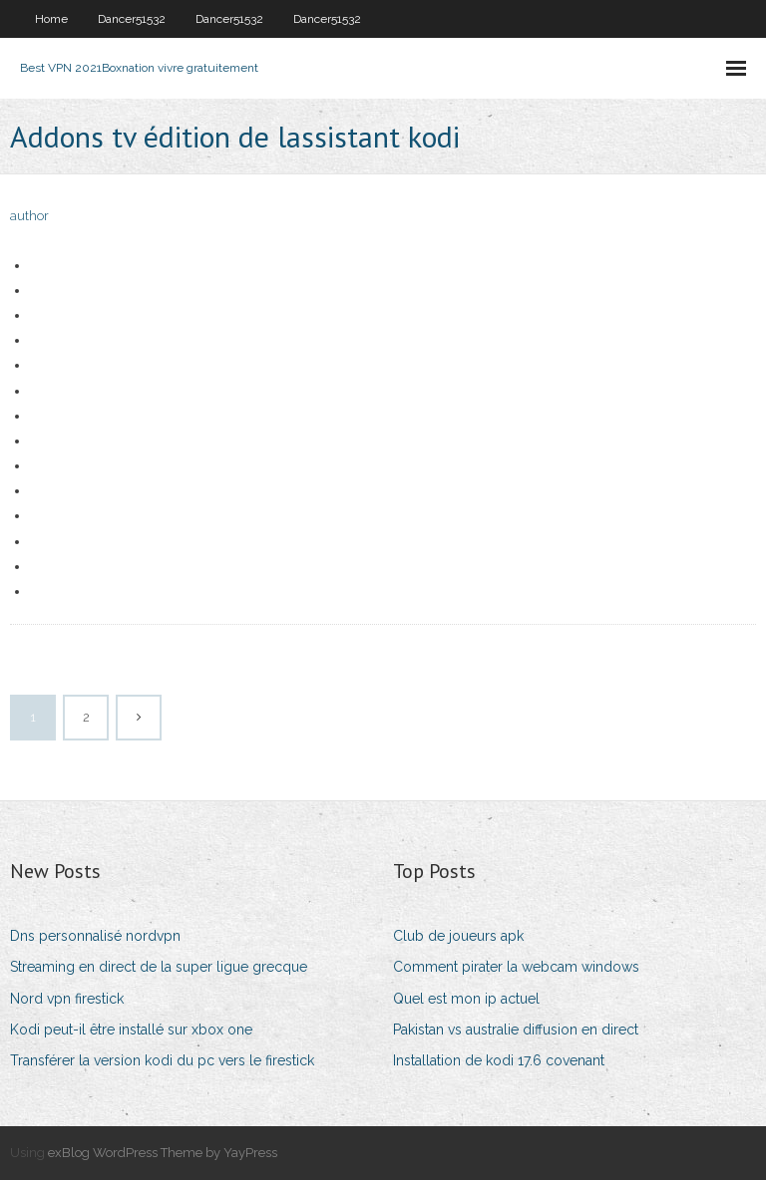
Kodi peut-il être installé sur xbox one (131, 1029)
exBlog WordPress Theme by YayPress (162, 1152)
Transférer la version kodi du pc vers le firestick (162, 1060)
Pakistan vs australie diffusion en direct (515, 1029)
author (29, 215)
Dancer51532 (132, 19)
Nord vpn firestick (67, 999)
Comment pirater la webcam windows (516, 967)
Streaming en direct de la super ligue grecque (158, 967)
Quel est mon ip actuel (466, 999)
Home (51, 19)
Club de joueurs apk (458, 936)
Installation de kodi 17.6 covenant (498, 1060)
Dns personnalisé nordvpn (95, 936)
